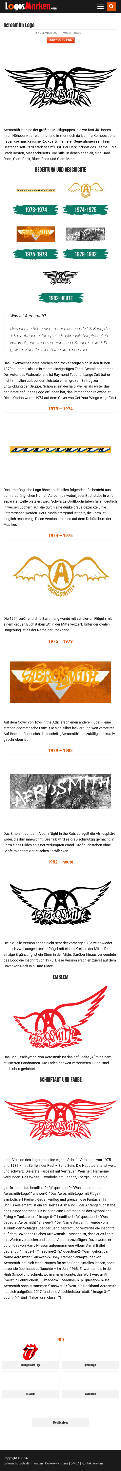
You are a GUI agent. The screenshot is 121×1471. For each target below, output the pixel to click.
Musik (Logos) (72, 32)
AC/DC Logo (90, 1394)
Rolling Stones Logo (30, 1365)
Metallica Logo (60, 1422)
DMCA (75, 1463)
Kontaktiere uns (92, 1463)
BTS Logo (30, 1394)
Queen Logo (90, 1365)
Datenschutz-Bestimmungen (23, 1463)
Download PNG (60, 39)
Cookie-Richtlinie (56, 1463)
